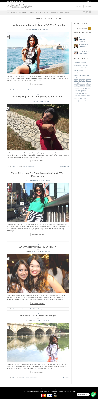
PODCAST (67, 12)
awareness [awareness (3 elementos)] (85, 65)
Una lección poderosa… (82, 38)
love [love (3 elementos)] (89, 88)
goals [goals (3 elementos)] (88, 83)
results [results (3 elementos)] (88, 95)
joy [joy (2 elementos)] (86, 88)
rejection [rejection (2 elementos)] (83, 95)
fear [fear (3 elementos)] (83, 80)
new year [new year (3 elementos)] (81, 93)
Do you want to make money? (83, 45)
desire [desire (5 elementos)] (88, 78)
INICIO (8, 12)
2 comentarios (84, 41)
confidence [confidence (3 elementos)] (77, 78)
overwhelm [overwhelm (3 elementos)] (77, 95)
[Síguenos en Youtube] (90, 12)
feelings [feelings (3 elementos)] (76, 83)
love (39, 309)
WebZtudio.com (71, 391)
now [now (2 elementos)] (86, 93)
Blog (37, 22)
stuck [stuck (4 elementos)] (85, 98)
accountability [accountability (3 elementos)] (77, 65)
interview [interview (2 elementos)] (88, 85)
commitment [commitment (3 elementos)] (85, 75)
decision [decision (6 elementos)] (83, 78)
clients (23, 166)
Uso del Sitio (54, 391)
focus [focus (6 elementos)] (84, 83)
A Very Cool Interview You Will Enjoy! (37, 246)
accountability (25, 240)
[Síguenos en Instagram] (87, 12)
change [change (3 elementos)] (76, 70)
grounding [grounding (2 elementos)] (82, 85)
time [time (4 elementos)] (81, 100)
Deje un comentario (64, 89)
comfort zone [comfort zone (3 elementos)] (77, 75)
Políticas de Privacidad (43, 391)
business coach (26, 309)
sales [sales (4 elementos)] (75, 98)
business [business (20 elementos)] (87, 67)
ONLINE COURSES (44, 12)
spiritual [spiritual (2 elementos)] (80, 98)
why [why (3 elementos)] (89, 100)
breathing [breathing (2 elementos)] (81, 67)
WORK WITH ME (33, 12)
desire (28, 89)
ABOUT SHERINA (23, 12)
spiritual (43, 309)
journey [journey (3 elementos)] (82, 88)
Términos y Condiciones (29, 391)
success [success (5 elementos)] (76, 100)
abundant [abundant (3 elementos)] (83, 62)
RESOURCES (54, 12)
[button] (78, 6)
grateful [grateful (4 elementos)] (76, 85)
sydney (32, 89)
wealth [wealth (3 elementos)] (85, 100)
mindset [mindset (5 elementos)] (84, 90)
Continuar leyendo (38, 84)
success (47, 309)
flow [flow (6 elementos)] (81, 83)
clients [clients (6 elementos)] (81, 70)
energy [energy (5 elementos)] (76, 80)
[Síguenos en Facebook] (84, 12)
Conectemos (88, 1)
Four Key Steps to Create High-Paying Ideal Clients (38, 96)
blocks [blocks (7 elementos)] (76, 67)
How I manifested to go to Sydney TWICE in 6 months (38, 25)
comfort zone (36, 240)
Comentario (66, 377)
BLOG (61, 12)
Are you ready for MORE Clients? (84, 52)
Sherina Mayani (46, 29)
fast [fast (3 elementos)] (80, 80)
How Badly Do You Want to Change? (38, 315)
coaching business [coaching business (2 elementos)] (78, 73)
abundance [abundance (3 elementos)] (77, 62)
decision (24, 89)
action (23, 377)
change (31, 240)
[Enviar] (89, 28)
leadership (31, 166)
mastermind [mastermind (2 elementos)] (77, 90)
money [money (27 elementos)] (76, 93)
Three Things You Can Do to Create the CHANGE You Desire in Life (37, 174)
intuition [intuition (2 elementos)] (76, 88)
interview (35, 309)
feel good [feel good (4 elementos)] (88, 80)
